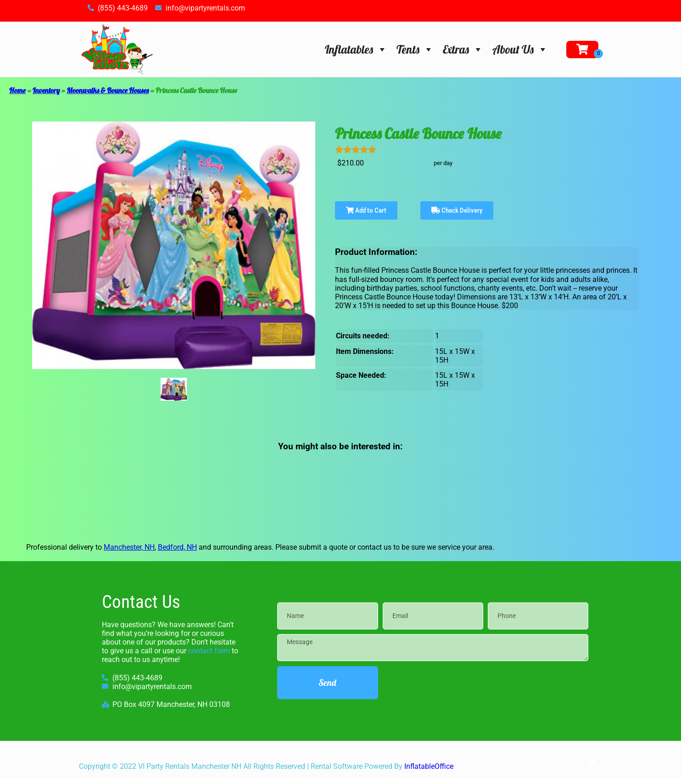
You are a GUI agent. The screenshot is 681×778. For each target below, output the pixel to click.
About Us (520, 49)
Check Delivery (456, 210)
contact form (209, 650)
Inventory (46, 90)
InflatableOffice (428, 766)
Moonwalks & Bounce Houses (108, 90)
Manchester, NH (129, 547)
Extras (463, 49)
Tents (415, 49)
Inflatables (356, 49)
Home (17, 90)
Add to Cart (366, 210)
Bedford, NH (177, 547)
